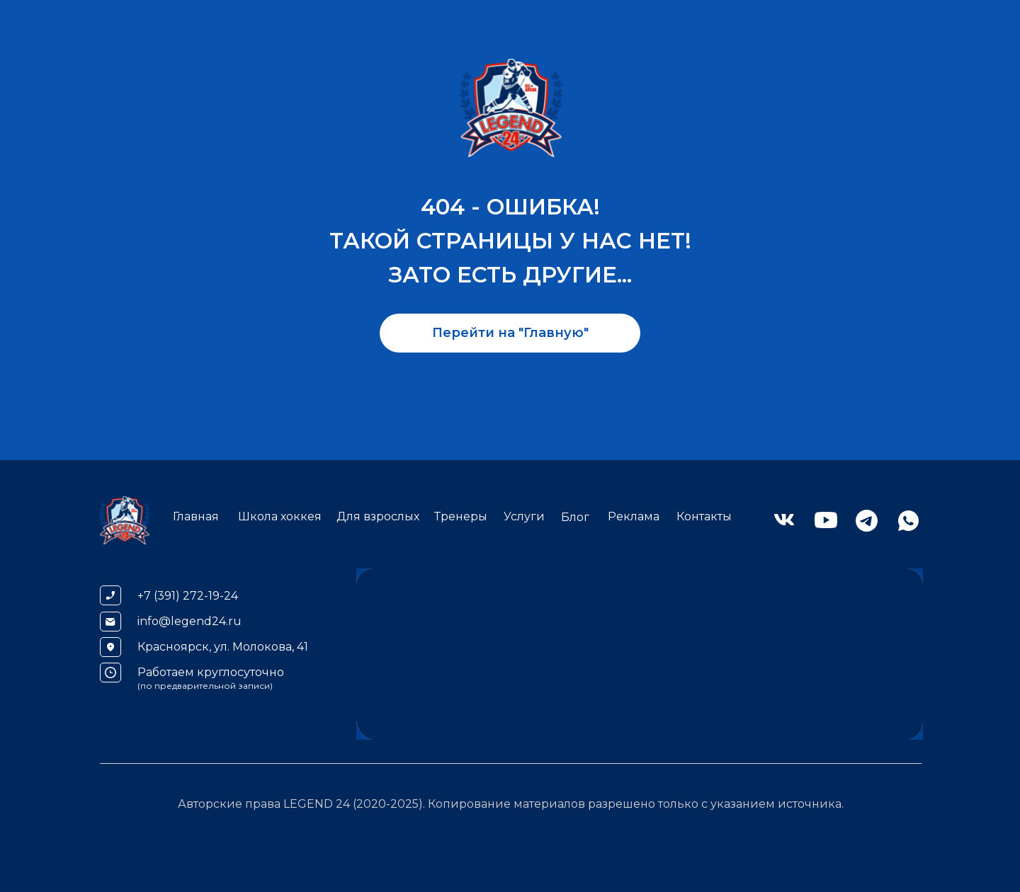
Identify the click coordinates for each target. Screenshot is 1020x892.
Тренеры (460, 516)
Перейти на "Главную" (510, 333)
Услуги (524, 516)
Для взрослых (377, 516)
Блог (575, 517)
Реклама (633, 516)
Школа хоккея (280, 516)
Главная (196, 516)
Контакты (704, 516)
